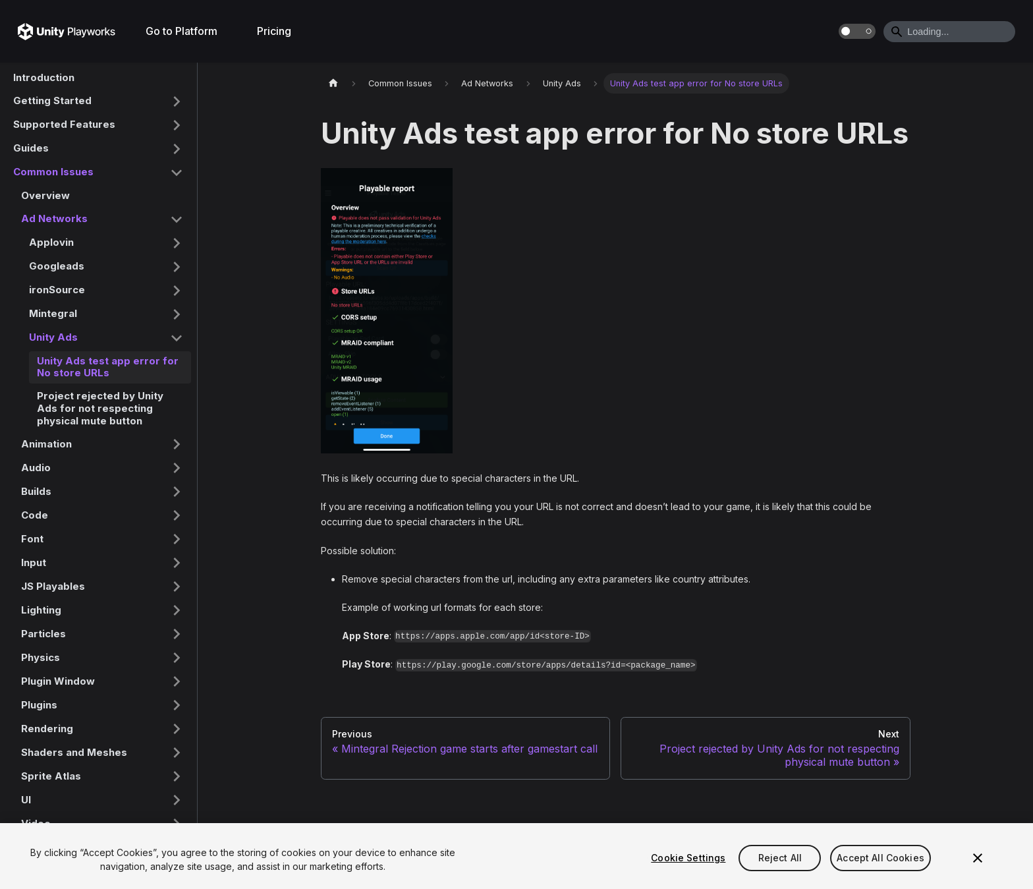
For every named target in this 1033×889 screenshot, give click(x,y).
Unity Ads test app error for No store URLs (108, 367)
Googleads (56, 266)
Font (32, 538)
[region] (516, 856)
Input (33, 562)
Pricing (274, 31)
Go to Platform (181, 31)
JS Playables (53, 586)
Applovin (51, 242)
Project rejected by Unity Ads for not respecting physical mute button (100, 408)
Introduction (43, 77)
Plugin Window (58, 681)
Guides (31, 148)
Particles (43, 633)
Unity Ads (53, 337)
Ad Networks (54, 218)
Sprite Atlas (51, 776)
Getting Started (52, 100)
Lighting (41, 610)
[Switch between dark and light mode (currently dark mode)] (857, 31)
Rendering (47, 728)
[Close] (978, 858)
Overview (45, 195)
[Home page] (333, 83)
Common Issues (53, 171)
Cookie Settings (688, 857)
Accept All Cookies (880, 857)
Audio (36, 467)
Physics (40, 657)
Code (34, 515)
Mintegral (53, 313)
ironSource (57, 289)
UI (26, 799)
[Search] (949, 31)
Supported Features (64, 124)
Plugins (39, 705)
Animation (46, 444)
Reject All (780, 857)
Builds (36, 491)
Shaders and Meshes (74, 752)
